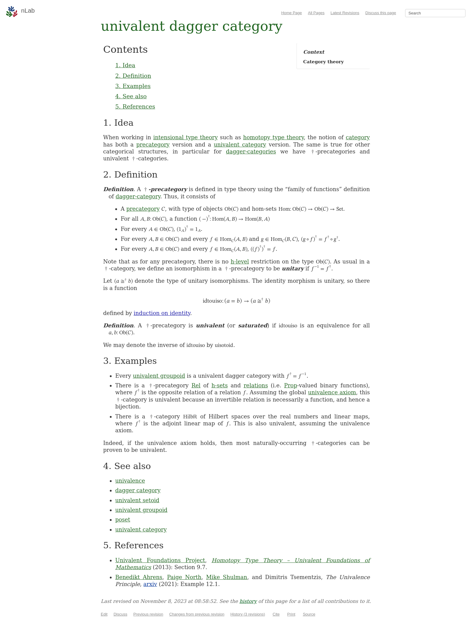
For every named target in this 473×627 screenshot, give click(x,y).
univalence (130, 480)
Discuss (120, 614)
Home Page (291, 13)
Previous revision (148, 614)
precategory (153, 144)
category (358, 137)
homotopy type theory (273, 137)
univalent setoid (137, 500)
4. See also (131, 96)
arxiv (150, 584)
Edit (104, 614)
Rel (196, 385)
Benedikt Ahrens (138, 577)
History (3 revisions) (247, 614)
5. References (135, 106)
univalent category (240, 144)
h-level (240, 261)
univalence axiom (332, 392)
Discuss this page (380, 13)
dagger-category (138, 196)
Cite (276, 614)
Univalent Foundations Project (160, 560)
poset (122, 519)
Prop (290, 385)
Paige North (184, 577)
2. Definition (133, 75)
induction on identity (162, 313)
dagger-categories (251, 151)
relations (256, 385)
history (248, 601)
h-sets (219, 385)
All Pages (316, 13)
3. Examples (133, 86)
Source (309, 614)
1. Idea (125, 65)
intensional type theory (185, 137)
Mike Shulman (226, 577)
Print (291, 614)
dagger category (137, 490)
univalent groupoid (159, 376)
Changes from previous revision (196, 614)
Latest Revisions (345, 13)
